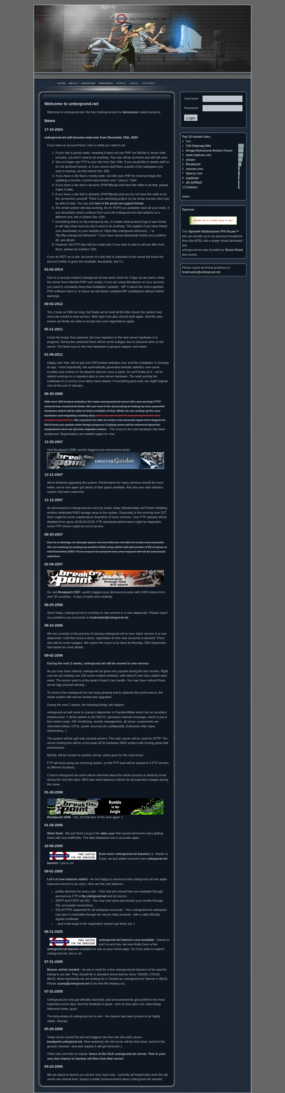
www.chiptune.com (199, 155)
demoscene (130, 112)
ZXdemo (192, 187)
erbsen (190, 159)
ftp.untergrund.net (94, 896)
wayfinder (192, 178)
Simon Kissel (234, 249)
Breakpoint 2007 (69, 592)
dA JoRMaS (194, 182)
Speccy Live (194, 173)
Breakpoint (193, 164)
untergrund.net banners (63, 949)
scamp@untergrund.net (73, 983)
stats (103, 833)
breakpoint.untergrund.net (64, 1041)
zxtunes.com (194, 168)
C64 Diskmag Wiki (198, 145)
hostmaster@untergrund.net (109, 617)
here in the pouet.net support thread (119, 203)
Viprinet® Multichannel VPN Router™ (213, 231)
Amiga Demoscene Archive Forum (209, 150)
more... (186, 196)
